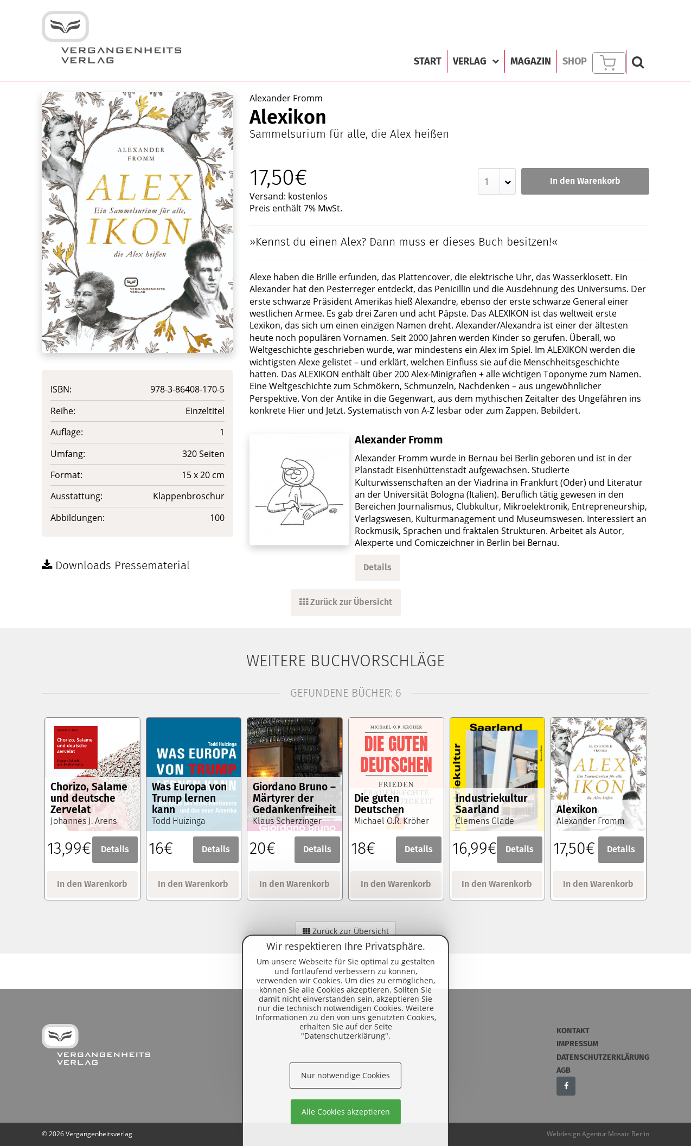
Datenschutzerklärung (602, 1057)
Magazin (530, 61)
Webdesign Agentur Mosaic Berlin (598, 1133)
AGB (563, 1070)
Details (377, 567)
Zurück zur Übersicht (345, 602)
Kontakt (573, 1030)
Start (428, 61)
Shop (574, 61)
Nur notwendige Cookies (345, 1075)
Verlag (476, 61)
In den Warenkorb (585, 181)
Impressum (577, 1043)
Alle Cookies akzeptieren (346, 1111)
